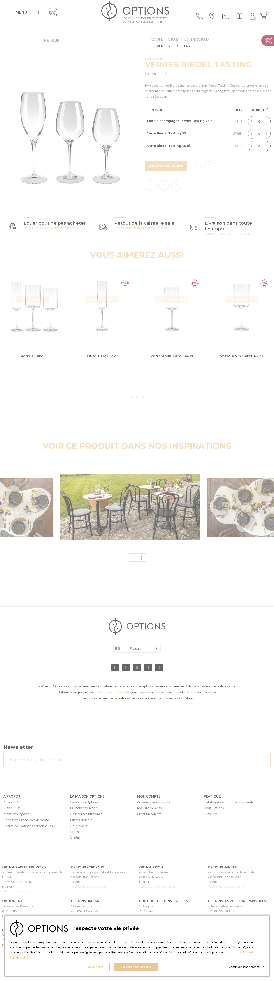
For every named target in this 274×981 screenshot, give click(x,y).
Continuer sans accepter (247, 967)
